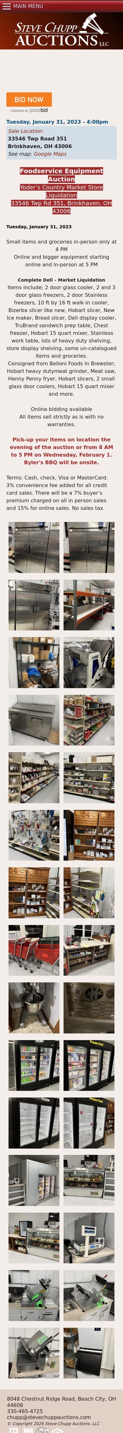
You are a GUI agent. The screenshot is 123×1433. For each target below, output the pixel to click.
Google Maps (50, 154)
